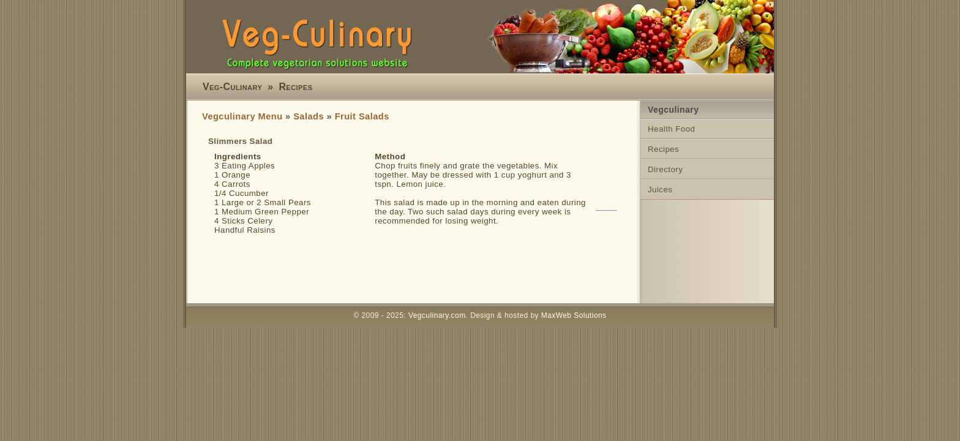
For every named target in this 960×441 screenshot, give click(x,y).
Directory (665, 169)
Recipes (295, 86)
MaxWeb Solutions (574, 315)
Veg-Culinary (232, 86)
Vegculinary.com (437, 315)
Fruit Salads (362, 116)
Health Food (671, 129)
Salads (308, 116)
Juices (660, 189)
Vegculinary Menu (242, 116)
